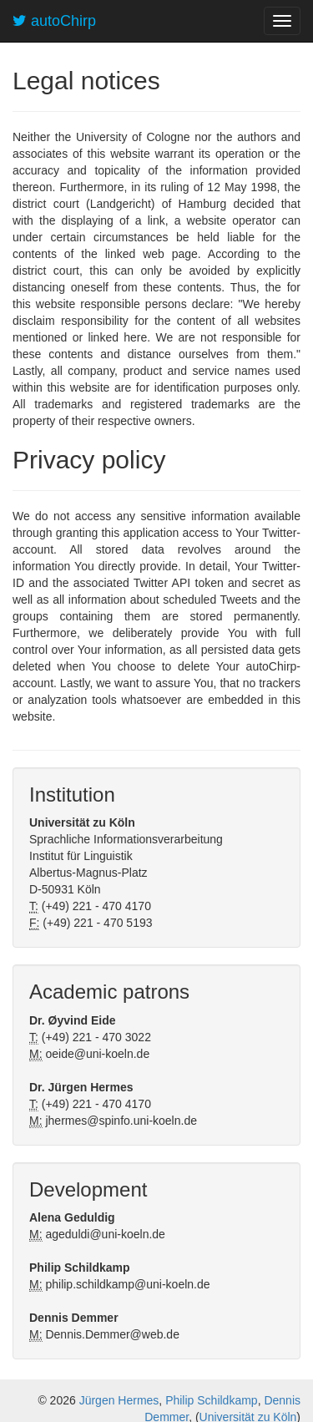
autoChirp (54, 21)
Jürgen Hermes (119, 1400)
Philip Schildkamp (211, 1400)
